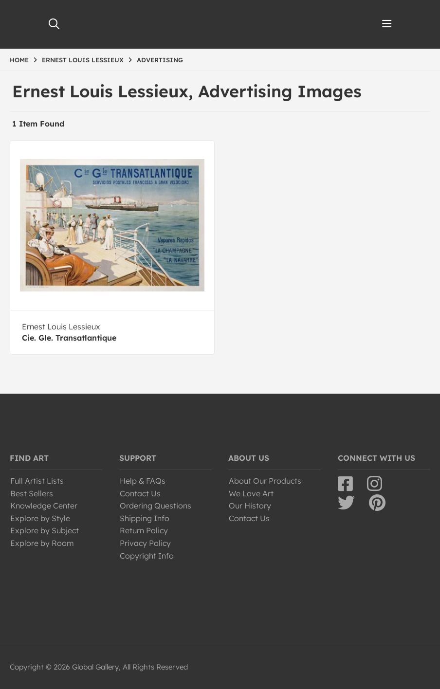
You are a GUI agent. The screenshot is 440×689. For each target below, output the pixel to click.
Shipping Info (144, 518)
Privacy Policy (145, 543)
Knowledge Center (43, 505)
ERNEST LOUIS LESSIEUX (83, 60)
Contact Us (140, 493)
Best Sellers (31, 493)
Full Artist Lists (37, 481)
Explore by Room (42, 543)
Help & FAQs (142, 481)
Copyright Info (147, 556)
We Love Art (251, 493)
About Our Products (265, 481)
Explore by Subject (44, 530)
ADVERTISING (160, 60)
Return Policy (144, 530)
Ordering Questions (155, 505)
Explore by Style (40, 518)
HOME (19, 60)
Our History (250, 505)
